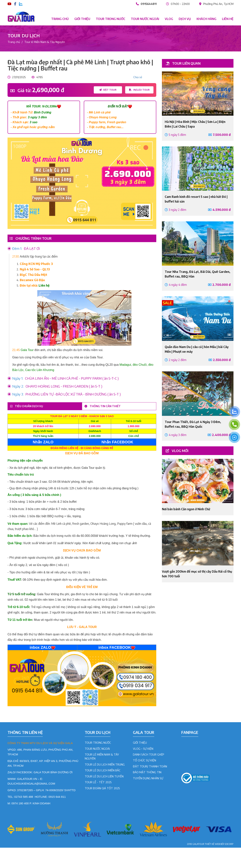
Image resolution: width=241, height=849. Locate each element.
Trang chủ (60, 19)
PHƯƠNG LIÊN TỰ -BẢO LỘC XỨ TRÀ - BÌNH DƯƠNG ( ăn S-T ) (66, 394)
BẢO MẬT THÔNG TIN (147, 773)
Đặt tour (107, 90)
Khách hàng (206, 19)
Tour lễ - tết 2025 (98, 783)
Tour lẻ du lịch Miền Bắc (102, 771)
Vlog (169, 19)
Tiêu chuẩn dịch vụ (31, 407)
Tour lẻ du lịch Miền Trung (105, 765)
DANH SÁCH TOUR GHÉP (148, 756)
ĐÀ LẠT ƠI (26, 249)
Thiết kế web (212, 845)
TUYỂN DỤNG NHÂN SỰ (148, 779)
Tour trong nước (110, 19)
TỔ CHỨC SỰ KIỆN (144, 761)
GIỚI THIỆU (140, 744)
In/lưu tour (139, 90)
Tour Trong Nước (98, 744)
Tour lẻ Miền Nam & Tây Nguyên (44, 42)
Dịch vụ (185, 19)
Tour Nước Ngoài (97, 750)
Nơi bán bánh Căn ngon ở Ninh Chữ (186, 509)
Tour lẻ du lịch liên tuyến (104, 777)
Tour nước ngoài (145, 19)
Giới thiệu (82, 19)
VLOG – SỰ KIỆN (143, 750)
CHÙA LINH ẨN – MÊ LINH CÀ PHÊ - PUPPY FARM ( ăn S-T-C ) (65, 378)
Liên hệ (227, 19)
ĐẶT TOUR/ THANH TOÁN (150, 767)
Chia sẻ (137, 77)
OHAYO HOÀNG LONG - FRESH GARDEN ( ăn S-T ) (57, 386)
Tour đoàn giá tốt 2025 (102, 789)
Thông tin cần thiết (107, 407)
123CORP (229, 845)
